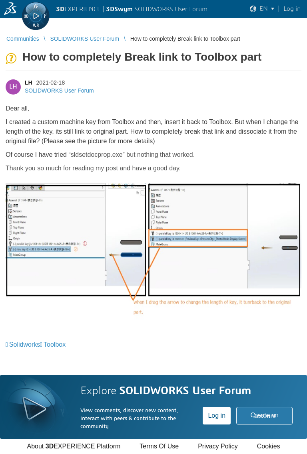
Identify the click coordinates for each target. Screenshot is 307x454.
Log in (216, 415)
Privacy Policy (218, 446)
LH (28, 82)
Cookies (268, 446)
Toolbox (55, 344)
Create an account (265, 415)
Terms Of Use (159, 446)
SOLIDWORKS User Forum (59, 90)
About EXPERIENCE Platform (73, 446)
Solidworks (24, 344)
